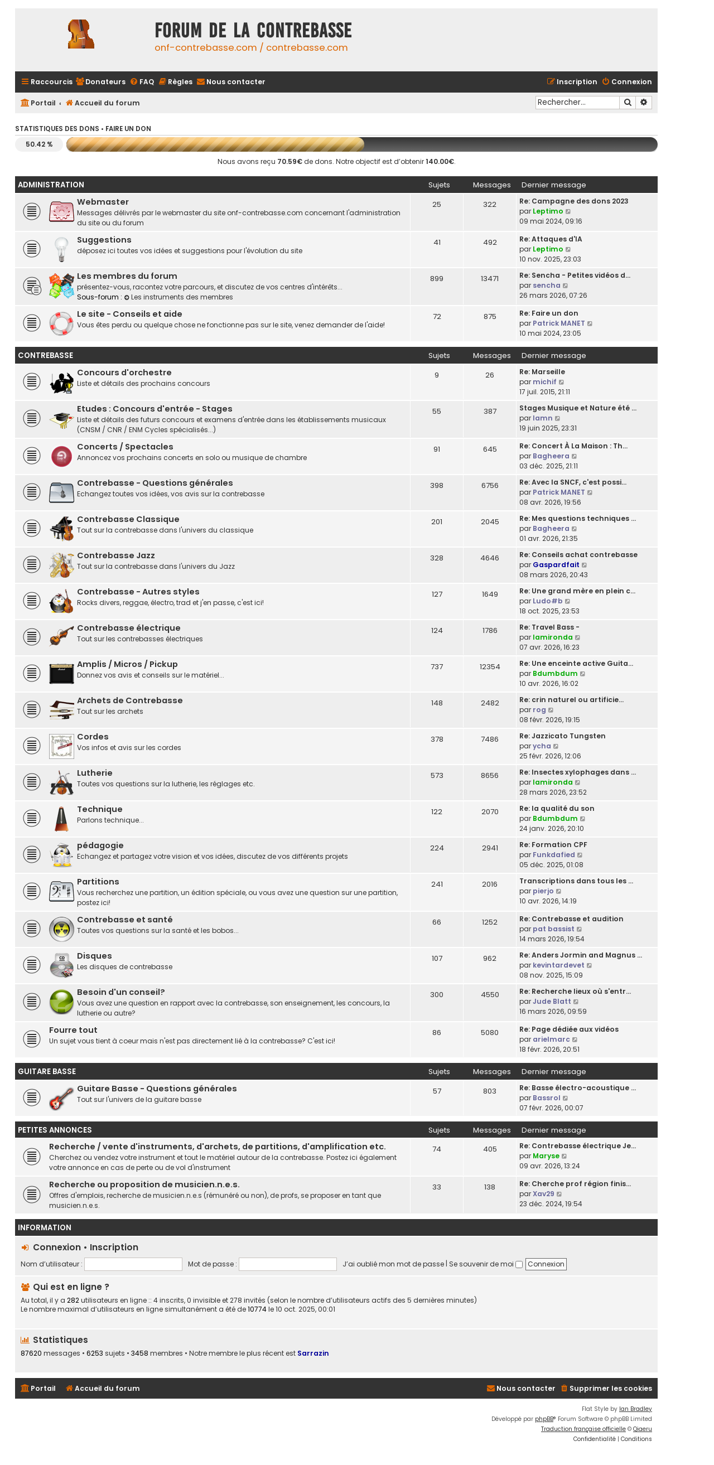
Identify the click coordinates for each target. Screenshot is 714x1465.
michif (545, 381)
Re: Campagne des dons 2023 (574, 201)
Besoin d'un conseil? (121, 992)
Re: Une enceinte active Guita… (576, 663)
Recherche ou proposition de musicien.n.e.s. (144, 1184)
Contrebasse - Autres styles (138, 591)
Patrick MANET (559, 323)
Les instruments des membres (178, 297)
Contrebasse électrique (129, 628)
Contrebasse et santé (125, 919)
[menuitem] (100, 82)
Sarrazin (313, 1353)
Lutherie (95, 773)
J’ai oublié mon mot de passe (393, 1264)
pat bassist (554, 929)
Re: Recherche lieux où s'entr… (575, 991)
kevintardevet (559, 965)
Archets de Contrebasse (130, 700)
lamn (543, 418)
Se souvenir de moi (486, 1264)
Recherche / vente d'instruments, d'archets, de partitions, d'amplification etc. (217, 1146)
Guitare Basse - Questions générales (157, 1088)
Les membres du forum (127, 276)
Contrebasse (45, 355)
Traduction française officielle (583, 1429)
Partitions (98, 881)
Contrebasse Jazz (116, 555)
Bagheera (551, 456)
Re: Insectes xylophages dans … (577, 772)
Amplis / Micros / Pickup (127, 664)
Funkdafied (554, 854)
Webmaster (103, 201)
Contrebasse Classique (128, 519)
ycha (542, 746)
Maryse (546, 1156)
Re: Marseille (542, 371)
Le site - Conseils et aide (129, 314)
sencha (547, 285)
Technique (100, 809)
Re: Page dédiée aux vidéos (569, 1029)
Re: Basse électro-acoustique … (577, 1087)
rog (539, 709)
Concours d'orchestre (124, 372)
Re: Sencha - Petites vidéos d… (574, 275)
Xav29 (543, 1193)
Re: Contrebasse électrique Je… (577, 1145)
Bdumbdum (555, 673)
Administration (51, 185)
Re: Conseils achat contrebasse (578, 554)
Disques (94, 955)
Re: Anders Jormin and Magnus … (580, 955)
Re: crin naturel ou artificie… (571, 699)
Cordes (93, 736)
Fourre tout (73, 1030)
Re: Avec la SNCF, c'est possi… (572, 482)
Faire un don (128, 128)
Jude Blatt (552, 1001)
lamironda (553, 637)
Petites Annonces (55, 1130)
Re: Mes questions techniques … (577, 518)
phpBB (544, 1419)
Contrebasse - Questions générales (155, 483)
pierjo (543, 891)
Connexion (57, 1247)
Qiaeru (642, 1429)
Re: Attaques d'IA (550, 239)
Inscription (114, 1247)
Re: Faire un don (548, 313)
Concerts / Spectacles (125, 446)
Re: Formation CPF (553, 844)
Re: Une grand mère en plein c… (577, 591)
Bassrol (547, 1098)
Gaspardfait (556, 564)
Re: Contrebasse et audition (571, 919)
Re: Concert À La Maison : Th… (573, 446)
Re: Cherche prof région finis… (575, 1183)
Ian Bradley (635, 1409)
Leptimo (548, 211)
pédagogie (100, 845)
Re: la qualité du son (557, 808)
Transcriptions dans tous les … (576, 881)
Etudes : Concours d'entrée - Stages (155, 408)
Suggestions (104, 239)
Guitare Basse (47, 1071)
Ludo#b (548, 601)
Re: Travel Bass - (549, 627)
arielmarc (551, 1039)
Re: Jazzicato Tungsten (562, 736)
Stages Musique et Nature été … (577, 408)
